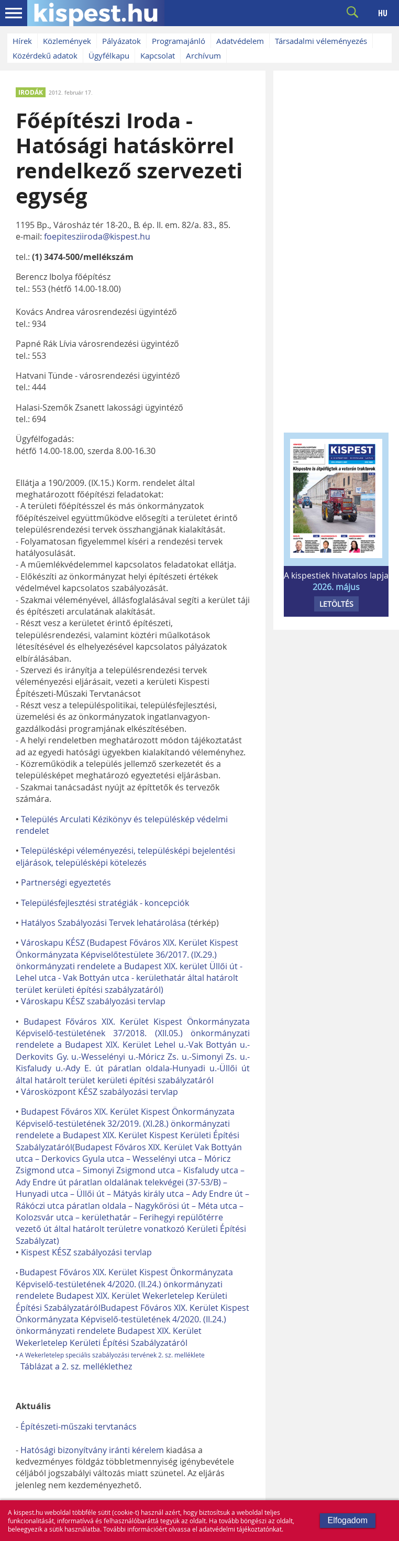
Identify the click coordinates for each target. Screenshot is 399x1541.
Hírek (22, 41)
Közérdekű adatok (45, 55)
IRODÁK (30, 92)
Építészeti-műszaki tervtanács (78, 1426)
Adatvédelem (240, 41)
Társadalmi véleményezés (321, 41)
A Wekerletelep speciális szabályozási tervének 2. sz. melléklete (112, 1355)
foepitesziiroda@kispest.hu (97, 236)
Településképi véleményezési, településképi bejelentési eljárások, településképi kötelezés (125, 856)
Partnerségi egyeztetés (66, 882)
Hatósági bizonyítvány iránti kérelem (92, 1450)
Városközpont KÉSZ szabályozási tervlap (99, 1091)
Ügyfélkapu (108, 55)
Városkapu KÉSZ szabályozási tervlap (93, 1001)
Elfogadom (348, 1520)
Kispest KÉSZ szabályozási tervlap (86, 1252)
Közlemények (67, 41)
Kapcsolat (157, 55)
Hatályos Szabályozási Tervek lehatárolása (103, 922)
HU (383, 13)
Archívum (203, 55)
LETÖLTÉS (336, 604)
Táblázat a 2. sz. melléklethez (76, 1366)
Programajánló (178, 41)
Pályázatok (121, 41)
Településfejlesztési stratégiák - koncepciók (105, 903)
